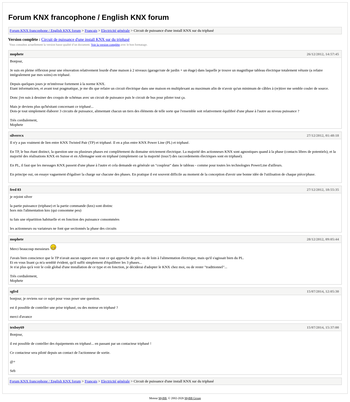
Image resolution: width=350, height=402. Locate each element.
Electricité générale (115, 30)
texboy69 (17, 327)
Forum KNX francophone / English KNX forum (88, 17)
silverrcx (17, 135)
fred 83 (15, 189)
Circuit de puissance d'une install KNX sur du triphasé (85, 39)
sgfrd (14, 291)
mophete (17, 54)
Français (91, 30)
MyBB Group (193, 398)
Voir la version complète (105, 44)
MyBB (163, 398)
